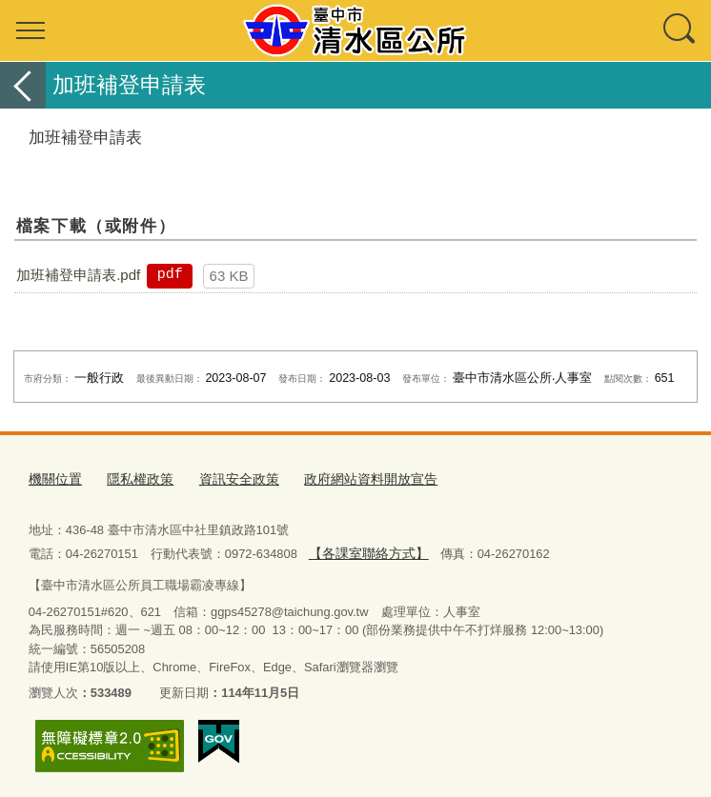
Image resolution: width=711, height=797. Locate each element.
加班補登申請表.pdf (78, 275)
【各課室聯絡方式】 (363, 550)
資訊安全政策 (228, 478)
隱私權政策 (134, 478)
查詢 (680, 30)
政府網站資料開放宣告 (352, 478)
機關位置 (53, 478)
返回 (23, 85)
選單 (30, 30)
